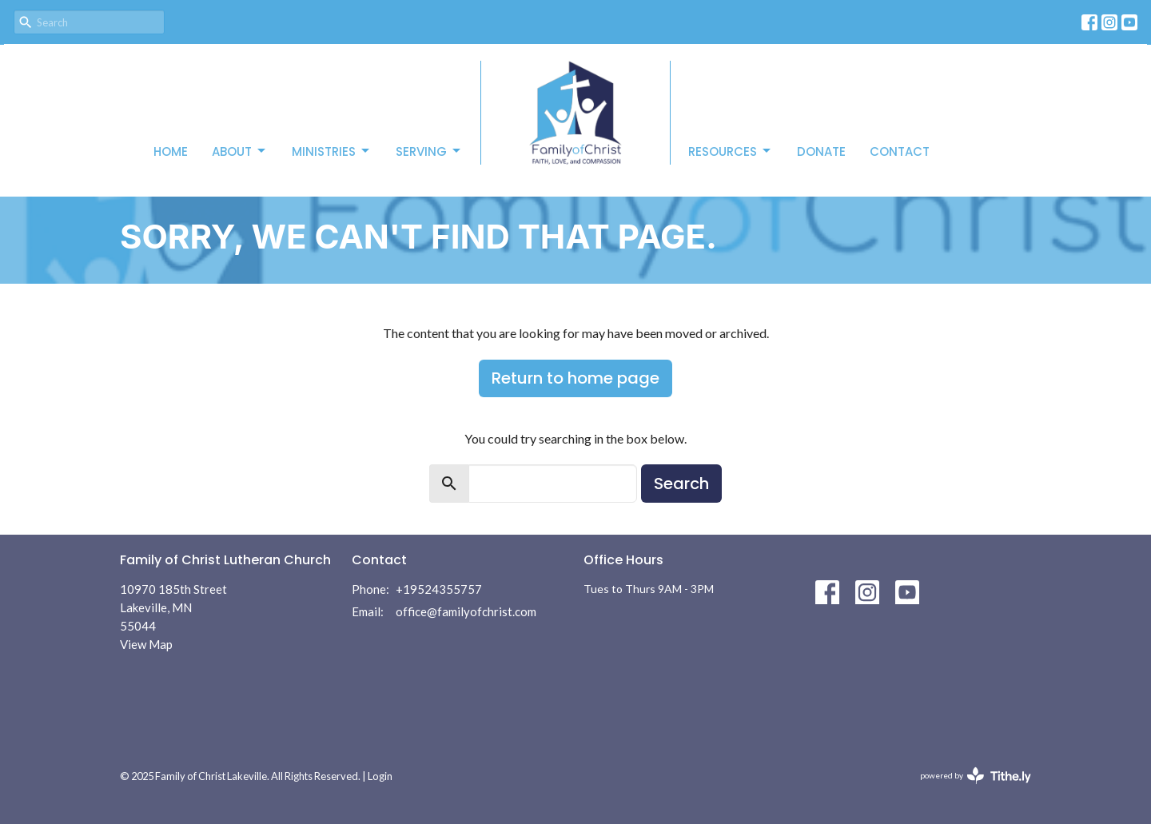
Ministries (332, 151)
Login (380, 776)
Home (170, 151)
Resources (730, 151)
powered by (975, 775)
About (240, 151)
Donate (821, 151)
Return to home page (575, 378)
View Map (146, 644)
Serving (429, 151)
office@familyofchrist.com (466, 611)
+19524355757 (439, 589)
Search (681, 483)
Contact (900, 151)
